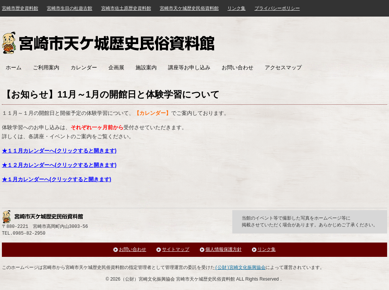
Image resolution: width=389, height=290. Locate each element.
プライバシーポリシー (277, 8)
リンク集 (236, 8)
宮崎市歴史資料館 (20, 8)
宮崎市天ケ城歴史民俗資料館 (109, 43)
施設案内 (146, 67)
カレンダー (84, 67)
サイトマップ (175, 249)
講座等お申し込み (189, 67)
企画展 (116, 67)
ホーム (14, 67)
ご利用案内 (46, 67)
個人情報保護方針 (223, 249)
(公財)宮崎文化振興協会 (240, 267)
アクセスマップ (283, 67)
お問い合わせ (237, 67)
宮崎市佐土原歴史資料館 (126, 8)
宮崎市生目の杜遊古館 (69, 8)
